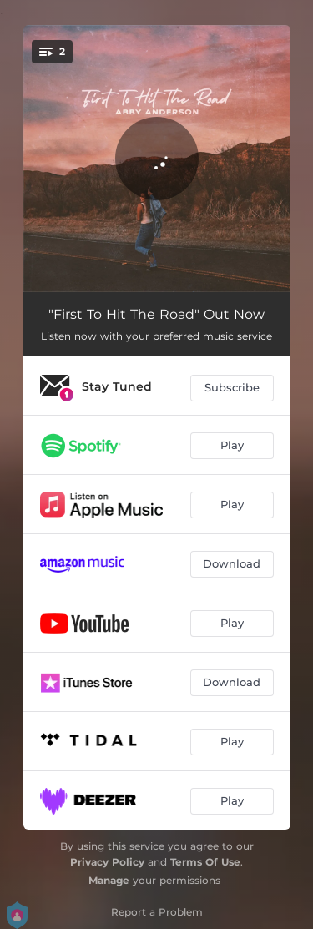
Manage (108, 880)
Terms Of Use (205, 862)
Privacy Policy (107, 862)
